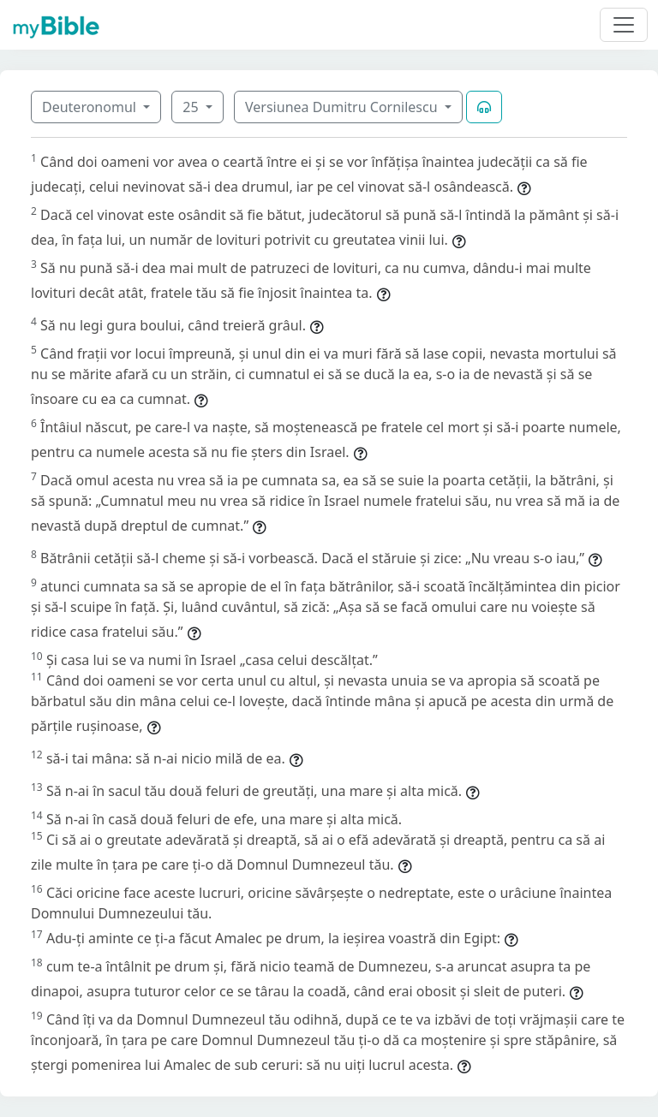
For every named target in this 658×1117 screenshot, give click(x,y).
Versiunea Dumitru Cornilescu (343, 107)
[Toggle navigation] (624, 25)
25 (191, 107)
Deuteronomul (91, 107)
